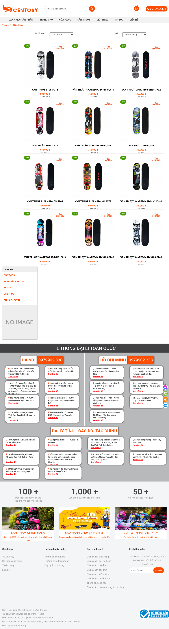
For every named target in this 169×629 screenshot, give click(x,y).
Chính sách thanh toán (98, 578)
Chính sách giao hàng (98, 556)
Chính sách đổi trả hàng (99, 561)
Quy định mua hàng (54, 565)
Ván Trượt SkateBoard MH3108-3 (45, 257)
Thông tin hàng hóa (96, 583)
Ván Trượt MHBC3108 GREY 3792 (141, 89)
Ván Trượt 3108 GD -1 (45, 89)
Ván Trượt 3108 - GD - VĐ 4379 (93, 201)
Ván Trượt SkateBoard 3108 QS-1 (93, 89)
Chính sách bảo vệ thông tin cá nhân (105, 587)
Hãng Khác (18, 25)
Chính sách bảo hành (97, 565)
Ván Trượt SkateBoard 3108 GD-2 (93, 257)
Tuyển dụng (8, 565)
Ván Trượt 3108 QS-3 (141, 145)
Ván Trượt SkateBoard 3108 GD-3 (141, 257)
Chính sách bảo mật (97, 570)
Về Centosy (8, 556)
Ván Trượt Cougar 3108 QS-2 (93, 145)
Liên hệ (6, 570)
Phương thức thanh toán (57, 561)
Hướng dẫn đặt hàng (55, 556)
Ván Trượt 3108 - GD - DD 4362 (45, 201)
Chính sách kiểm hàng (98, 574)
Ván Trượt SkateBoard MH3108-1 (141, 201)
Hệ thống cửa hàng (12, 561)
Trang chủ (6, 25)
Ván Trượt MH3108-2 (45, 145)
